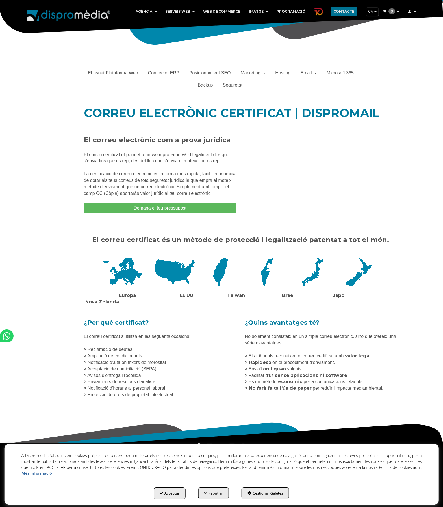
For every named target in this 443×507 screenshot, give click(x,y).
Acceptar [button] (169, 493)
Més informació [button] (36, 473)
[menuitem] (146, 12)
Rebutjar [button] (213, 493)
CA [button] (372, 12)
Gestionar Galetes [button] (265, 493)
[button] (68, 14)
